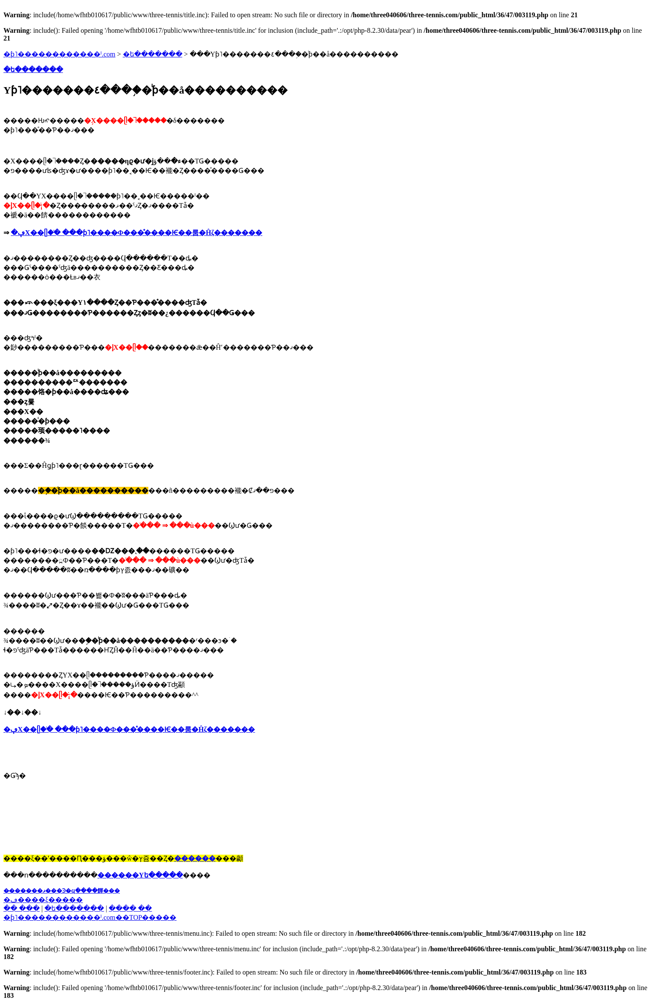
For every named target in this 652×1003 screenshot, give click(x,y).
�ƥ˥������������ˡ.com (59, 54)
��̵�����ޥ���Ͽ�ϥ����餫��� (61, 890)
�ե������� (152, 54)
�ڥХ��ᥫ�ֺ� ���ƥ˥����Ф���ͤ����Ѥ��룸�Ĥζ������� (136, 232)
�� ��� (21, 908)
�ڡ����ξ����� (43, 899)
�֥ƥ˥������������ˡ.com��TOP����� (89, 917)
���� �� (130, 908)
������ (195, 858)
